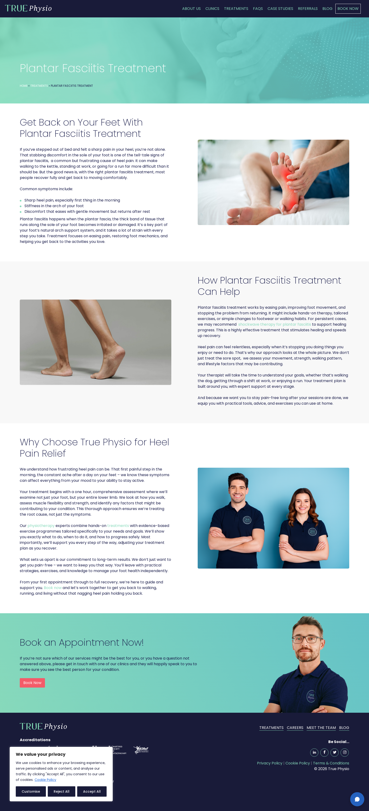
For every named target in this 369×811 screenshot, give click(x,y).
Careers (295, 727)
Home (24, 86)
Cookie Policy (45, 779)
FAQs (258, 8)
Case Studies (280, 8)
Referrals (308, 8)
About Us (191, 8)
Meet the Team (321, 727)
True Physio (28, 8)
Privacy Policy (269, 763)
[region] (61, 774)
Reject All (61, 791)
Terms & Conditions (331, 763)
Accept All (92, 791)
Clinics (212, 8)
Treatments (236, 8)
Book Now (348, 8)
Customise (31, 791)
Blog (327, 8)
